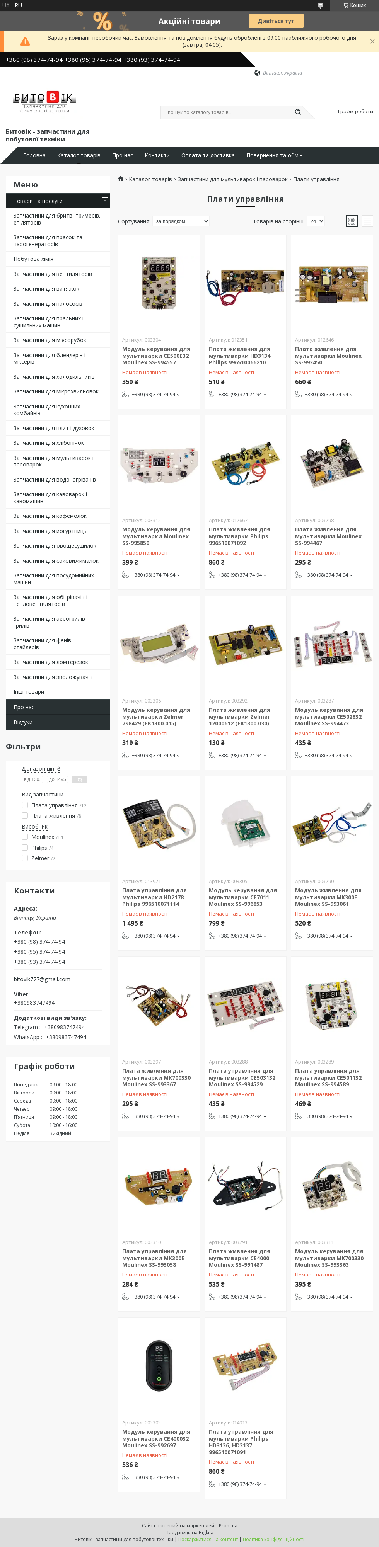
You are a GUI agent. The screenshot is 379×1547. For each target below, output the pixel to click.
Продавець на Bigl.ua (189, 1532)
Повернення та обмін (274, 155)
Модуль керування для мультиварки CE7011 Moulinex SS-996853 (243, 897)
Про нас (122, 155)
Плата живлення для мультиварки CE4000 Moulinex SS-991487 (239, 1257)
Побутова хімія (33, 258)
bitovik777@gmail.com (42, 979)
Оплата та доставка (208, 155)
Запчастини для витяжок (46, 288)
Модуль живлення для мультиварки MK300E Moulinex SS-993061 (328, 897)
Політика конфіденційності (273, 1539)
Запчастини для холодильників (54, 376)
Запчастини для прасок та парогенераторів (48, 240)
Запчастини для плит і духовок (54, 428)
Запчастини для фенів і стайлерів (44, 643)
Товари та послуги (38, 200)
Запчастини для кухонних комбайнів (47, 410)
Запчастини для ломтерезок (51, 661)
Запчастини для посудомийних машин (54, 579)
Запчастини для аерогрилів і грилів (51, 622)
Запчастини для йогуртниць (50, 530)
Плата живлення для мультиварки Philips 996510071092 (239, 536)
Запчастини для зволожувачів (53, 677)
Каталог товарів (79, 155)
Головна (34, 155)
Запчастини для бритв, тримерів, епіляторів (57, 219)
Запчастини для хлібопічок (49, 442)
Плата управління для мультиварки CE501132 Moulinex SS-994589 (328, 1077)
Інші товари (29, 691)
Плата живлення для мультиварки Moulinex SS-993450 (328, 355)
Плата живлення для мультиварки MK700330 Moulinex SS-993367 (156, 1077)
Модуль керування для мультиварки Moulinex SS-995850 (156, 536)
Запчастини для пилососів (48, 303)
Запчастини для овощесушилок (55, 545)
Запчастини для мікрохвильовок (56, 391)
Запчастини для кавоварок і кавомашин (50, 497)
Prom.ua (228, 1525)
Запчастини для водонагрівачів (55, 479)
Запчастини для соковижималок (56, 560)
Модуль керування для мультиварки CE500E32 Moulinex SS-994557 (156, 355)
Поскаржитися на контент (208, 1539)
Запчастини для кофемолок (50, 515)
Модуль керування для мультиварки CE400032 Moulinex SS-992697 (156, 1438)
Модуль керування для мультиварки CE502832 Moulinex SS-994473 (329, 716)
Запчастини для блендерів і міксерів (49, 358)
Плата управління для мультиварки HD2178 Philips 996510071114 (154, 897)
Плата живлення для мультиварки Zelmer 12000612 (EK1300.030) (239, 716)
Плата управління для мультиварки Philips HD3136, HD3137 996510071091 (241, 1442)
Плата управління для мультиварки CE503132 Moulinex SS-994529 (242, 1077)
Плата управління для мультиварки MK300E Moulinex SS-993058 (154, 1257)
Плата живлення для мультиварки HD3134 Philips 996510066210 (239, 355)
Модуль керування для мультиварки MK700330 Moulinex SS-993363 (329, 1257)
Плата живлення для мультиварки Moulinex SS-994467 (328, 536)
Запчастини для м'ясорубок (50, 340)
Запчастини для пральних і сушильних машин (49, 322)
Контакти (157, 155)
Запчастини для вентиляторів (53, 273)
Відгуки (23, 722)
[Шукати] (298, 112)
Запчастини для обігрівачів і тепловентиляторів (50, 600)
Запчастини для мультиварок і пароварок (54, 461)
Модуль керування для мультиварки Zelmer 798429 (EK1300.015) (156, 716)
